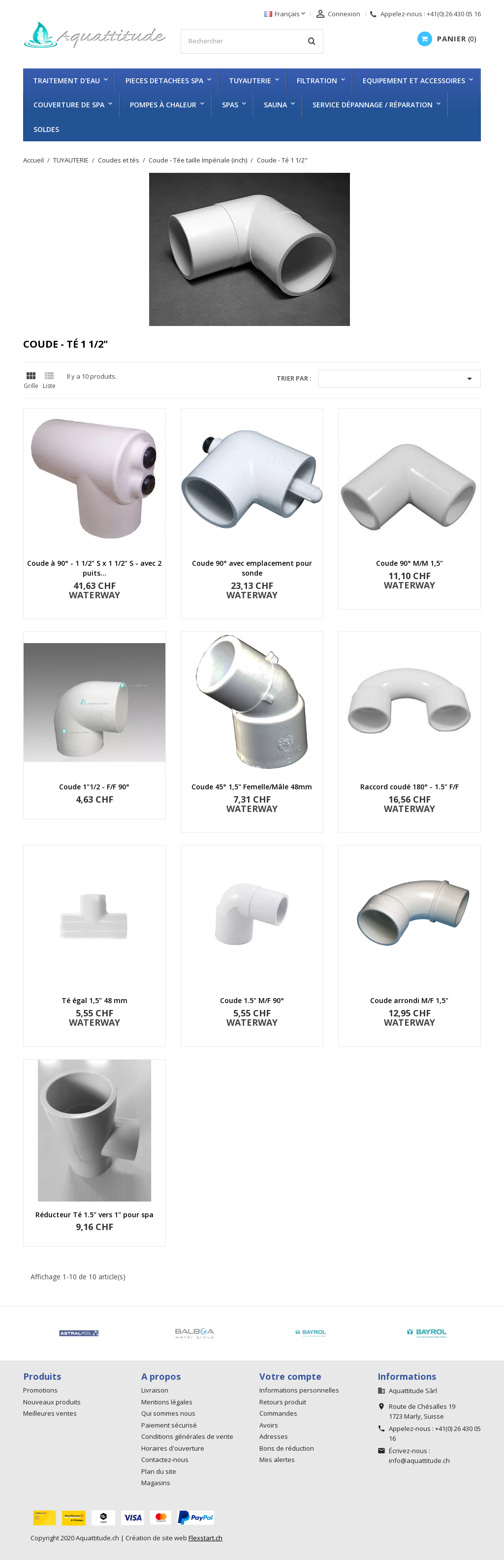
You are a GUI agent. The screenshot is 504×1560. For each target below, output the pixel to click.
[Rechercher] (252, 41)
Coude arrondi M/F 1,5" (409, 1000)
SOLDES (46, 129)
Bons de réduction (286, 1448)
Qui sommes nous (168, 1413)
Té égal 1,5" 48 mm (94, 1000)
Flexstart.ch (205, 1537)
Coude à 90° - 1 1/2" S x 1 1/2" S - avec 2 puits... (94, 568)
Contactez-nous (165, 1459)
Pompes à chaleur (163, 104)
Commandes (278, 1413)
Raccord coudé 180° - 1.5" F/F (409, 786)
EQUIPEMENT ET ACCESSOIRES (414, 80)
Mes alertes (277, 1459)
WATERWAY (94, 595)
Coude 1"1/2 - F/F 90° (94, 786)
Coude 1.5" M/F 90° (252, 1000)
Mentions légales (166, 1402)
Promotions (40, 1390)
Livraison (154, 1390)
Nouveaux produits (52, 1402)
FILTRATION (317, 80)
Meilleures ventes (50, 1413)
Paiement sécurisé (169, 1425)
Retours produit (282, 1402)
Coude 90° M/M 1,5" (409, 563)
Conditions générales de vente (187, 1436)
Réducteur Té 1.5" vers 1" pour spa (94, 1214)
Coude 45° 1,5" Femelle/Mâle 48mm (251, 786)
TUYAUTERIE (250, 80)
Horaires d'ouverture (172, 1448)
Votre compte (290, 1376)
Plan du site (158, 1471)
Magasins (155, 1482)
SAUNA (275, 104)
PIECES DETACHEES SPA (164, 80)
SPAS (230, 104)
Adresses (273, 1436)
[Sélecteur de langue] (285, 14)
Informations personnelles (299, 1390)
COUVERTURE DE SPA (68, 104)
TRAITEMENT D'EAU (66, 80)
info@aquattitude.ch (419, 1460)
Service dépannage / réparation (373, 104)
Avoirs (268, 1425)
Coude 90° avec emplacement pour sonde (252, 568)
